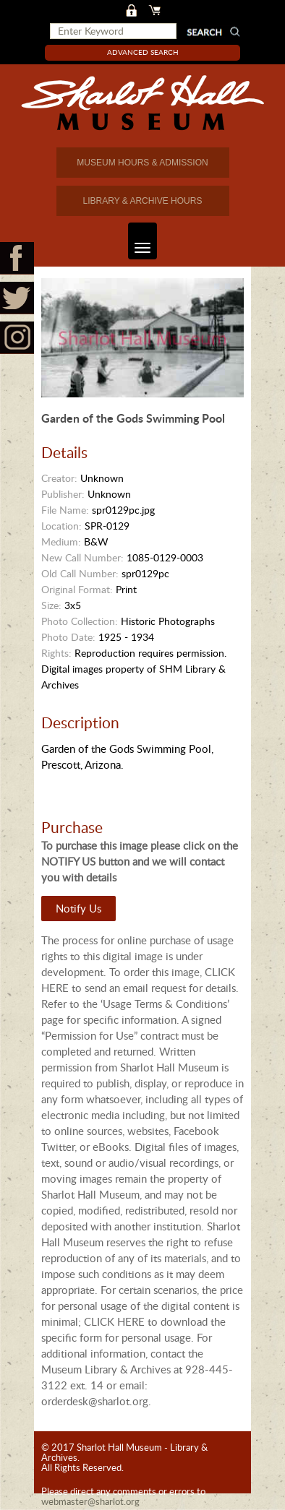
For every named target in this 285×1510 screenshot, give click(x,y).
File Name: (65, 510)
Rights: (56, 653)
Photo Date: (68, 637)
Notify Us (78, 908)
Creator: (59, 478)
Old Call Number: (80, 573)
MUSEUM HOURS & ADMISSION (142, 163)
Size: (51, 605)
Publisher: (63, 494)
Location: (61, 525)
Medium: (61, 541)
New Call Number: (82, 557)
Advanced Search (143, 52)
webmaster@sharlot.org (90, 1501)
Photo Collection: (79, 621)
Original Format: (77, 589)
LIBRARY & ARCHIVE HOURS (143, 201)
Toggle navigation (139, 241)
